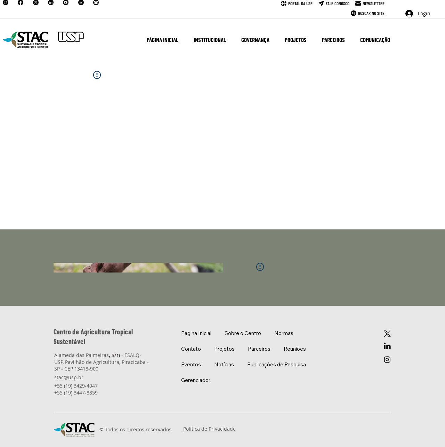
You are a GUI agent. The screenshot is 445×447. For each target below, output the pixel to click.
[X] (387, 334)
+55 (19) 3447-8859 (76, 392)
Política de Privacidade (209, 428)
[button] (209, 39)
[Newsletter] (370, 3)
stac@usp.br (68, 377)
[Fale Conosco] (333, 3)
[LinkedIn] (387, 346)
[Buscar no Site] (368, 13)
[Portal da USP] (297, 3)
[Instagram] (387, 359)
